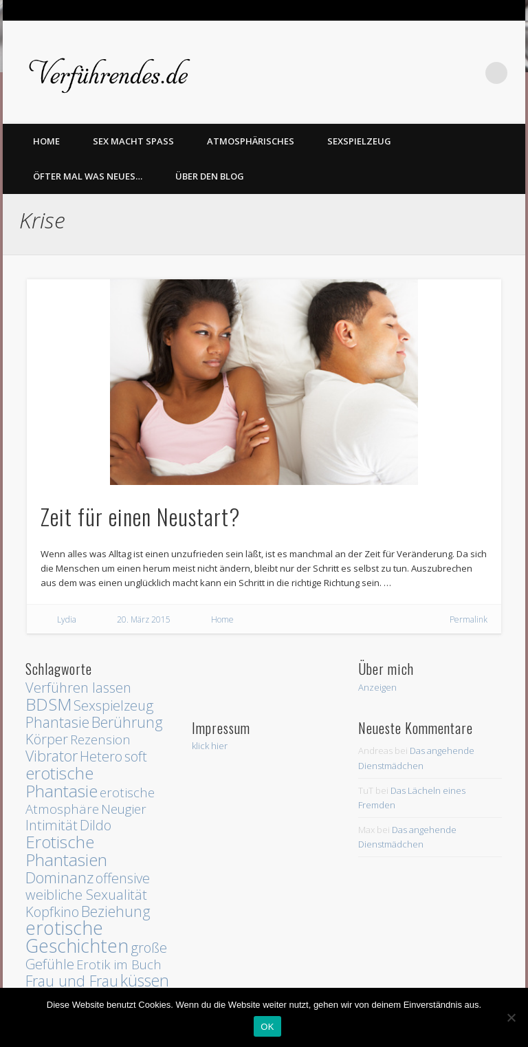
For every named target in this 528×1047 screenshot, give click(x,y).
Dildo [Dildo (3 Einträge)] (95, 825)
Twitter (468, 73)
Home (222, 619)
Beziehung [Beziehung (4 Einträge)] (116, 911)
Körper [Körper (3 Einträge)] (46, 739)
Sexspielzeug (359, 141)
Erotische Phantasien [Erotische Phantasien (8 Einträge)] (66, 850)
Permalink (468, 619)
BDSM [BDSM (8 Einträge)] (48, 704)
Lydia (66, 619)
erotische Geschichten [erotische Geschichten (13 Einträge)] (77, 937)
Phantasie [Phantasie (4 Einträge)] (57, 722)
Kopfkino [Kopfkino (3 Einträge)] (52, 912)
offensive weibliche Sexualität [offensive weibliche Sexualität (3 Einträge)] (87, 886)
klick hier (210, 746)
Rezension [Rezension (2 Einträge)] (100, 739)
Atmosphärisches (250, 141)
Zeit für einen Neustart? (140, 516)
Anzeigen (377, 687)
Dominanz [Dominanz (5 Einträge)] (59, 877)
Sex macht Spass (133, 141)
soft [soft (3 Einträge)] (135, 756)
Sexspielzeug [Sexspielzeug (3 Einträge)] (113, 705)
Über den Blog (209, 176)
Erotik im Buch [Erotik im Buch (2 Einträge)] (119, 964)
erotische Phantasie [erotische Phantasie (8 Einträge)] (61, 782)
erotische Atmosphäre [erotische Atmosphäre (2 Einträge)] (90, 800)
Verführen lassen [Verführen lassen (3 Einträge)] (78, 687)
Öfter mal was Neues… (87, 176)
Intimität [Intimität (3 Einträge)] (51, 825)
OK (267, 1027)
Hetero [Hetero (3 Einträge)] (101, 756)
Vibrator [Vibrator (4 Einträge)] (51, 756)
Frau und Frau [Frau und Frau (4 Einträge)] (71, 981)
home (46, 141)
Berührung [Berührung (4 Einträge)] (127, 722)
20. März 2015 (143, 619)
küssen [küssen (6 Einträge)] (144, 980)
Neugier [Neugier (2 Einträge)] (123, 808)
